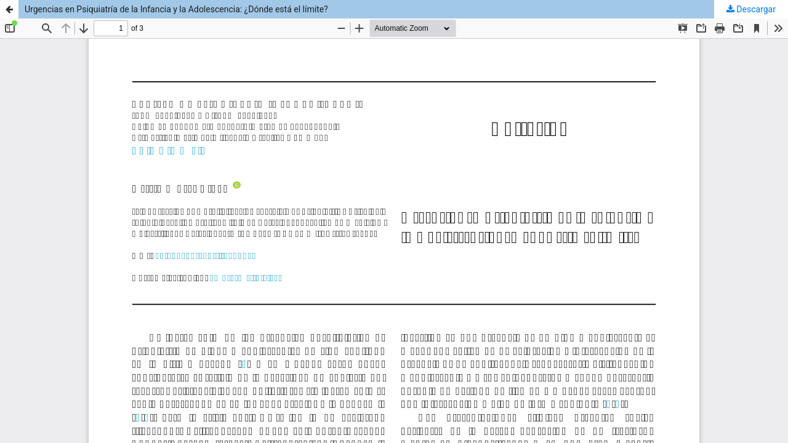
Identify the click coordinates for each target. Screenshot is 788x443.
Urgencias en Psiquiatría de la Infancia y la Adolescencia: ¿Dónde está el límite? (176, 9)
